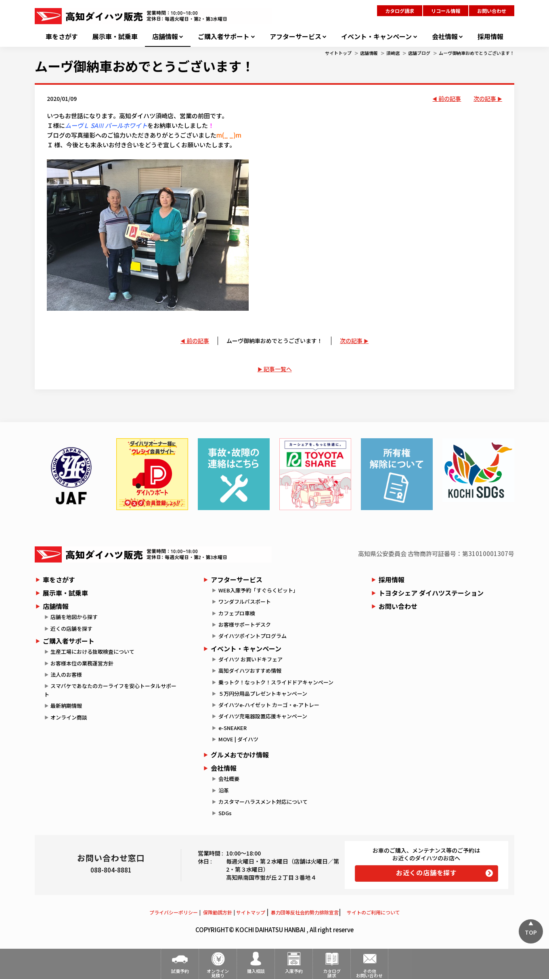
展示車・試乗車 (115, 36)
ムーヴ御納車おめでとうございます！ (476, 53)
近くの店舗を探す (71, 628)
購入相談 (256, 971)
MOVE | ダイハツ (238, 739)
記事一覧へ (278, 369)
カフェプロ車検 (236, 613)
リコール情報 (445, 10)
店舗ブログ (419, 53)
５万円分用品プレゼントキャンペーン (262, 693)
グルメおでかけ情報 (240, 754)
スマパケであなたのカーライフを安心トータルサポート (110, 690)
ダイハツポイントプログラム (252, 636)
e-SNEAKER (232, 728)
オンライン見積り (218, 973)
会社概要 (228, 778)
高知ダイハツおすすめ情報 (249, 670)
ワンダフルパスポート (244, 601)
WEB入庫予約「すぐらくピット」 (258, 590)
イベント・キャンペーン (376, 36)
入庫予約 (294, 971)
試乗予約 (180, 971)
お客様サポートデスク (244, 624)
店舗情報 (165, 36)
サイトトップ (338, 53)
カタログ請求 (399, 10)
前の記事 (449, 98)
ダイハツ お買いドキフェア (250, 659)
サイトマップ (250, 912)
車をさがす (62, 36)
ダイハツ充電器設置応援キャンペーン (262, 716)
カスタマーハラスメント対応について (263, 801)
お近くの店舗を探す (426, 872)
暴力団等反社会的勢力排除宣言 (305, 912)
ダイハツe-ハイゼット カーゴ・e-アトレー (268, 705)
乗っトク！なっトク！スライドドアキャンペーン (275, 682)
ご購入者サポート (223, 36)
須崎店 (393, 53)
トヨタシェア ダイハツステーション (431, 593)
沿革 (223, 790)
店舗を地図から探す (74, 617)
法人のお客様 (66, 674)
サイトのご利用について (373, 912)
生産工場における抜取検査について (92, 651)
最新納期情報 (66, 705)
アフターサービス (295, 36)
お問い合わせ (491, 10)
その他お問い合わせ (369, 973)
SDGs (225, 813)
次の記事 (485, 98)
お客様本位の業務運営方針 (81, 663)
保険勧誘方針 (217, 912)
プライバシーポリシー (173, 912)
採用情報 (490, 36)
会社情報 (445, 36)
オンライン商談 (68, 717)
